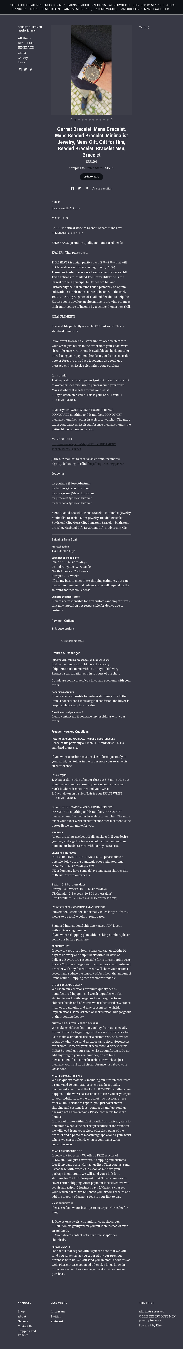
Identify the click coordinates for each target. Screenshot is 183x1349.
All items (24, 38)
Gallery (23, 58)
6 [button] (93, 120)
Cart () (144, 27)
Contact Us (25, 1326)
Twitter (56, 1316)
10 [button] (107, 120)
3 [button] (82, 120)
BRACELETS (26, 43)
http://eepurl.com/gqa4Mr (106, 463)
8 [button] (100, 120)
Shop (21, 1311)
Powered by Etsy (150, 1325)
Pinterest (57, 1321)
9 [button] (104, 120)
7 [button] (97, 120)
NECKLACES (26, 47)
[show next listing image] (112, 119)
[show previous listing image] (71, 119)
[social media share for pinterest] (87, 188)
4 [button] (86, 120)
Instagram (58, 1311)
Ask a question (102, 188)
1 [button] (75, 120)
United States (94, 168)
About (22, 53)
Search (22, 62)
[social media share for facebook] (72, 188)
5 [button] (90, 120)
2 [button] (79, 120)
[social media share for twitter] (80, 188)
